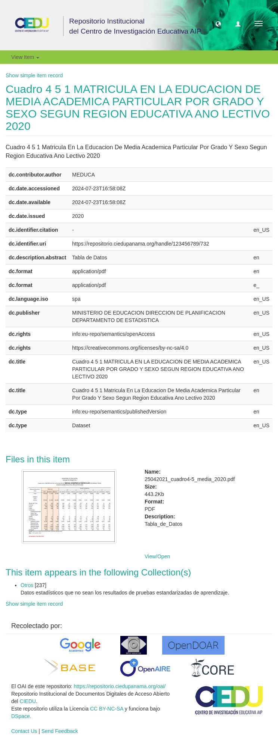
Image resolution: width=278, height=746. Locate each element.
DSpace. (21, 716)
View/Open (157, 556)
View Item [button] (25, 57)
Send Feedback (59, 731)
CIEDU (28, 701)
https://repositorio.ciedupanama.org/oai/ (120, 686)
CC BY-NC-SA (106, 709)
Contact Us (24, 731)
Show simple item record (34, 75)
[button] (218, 23)
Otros (27, 585)
